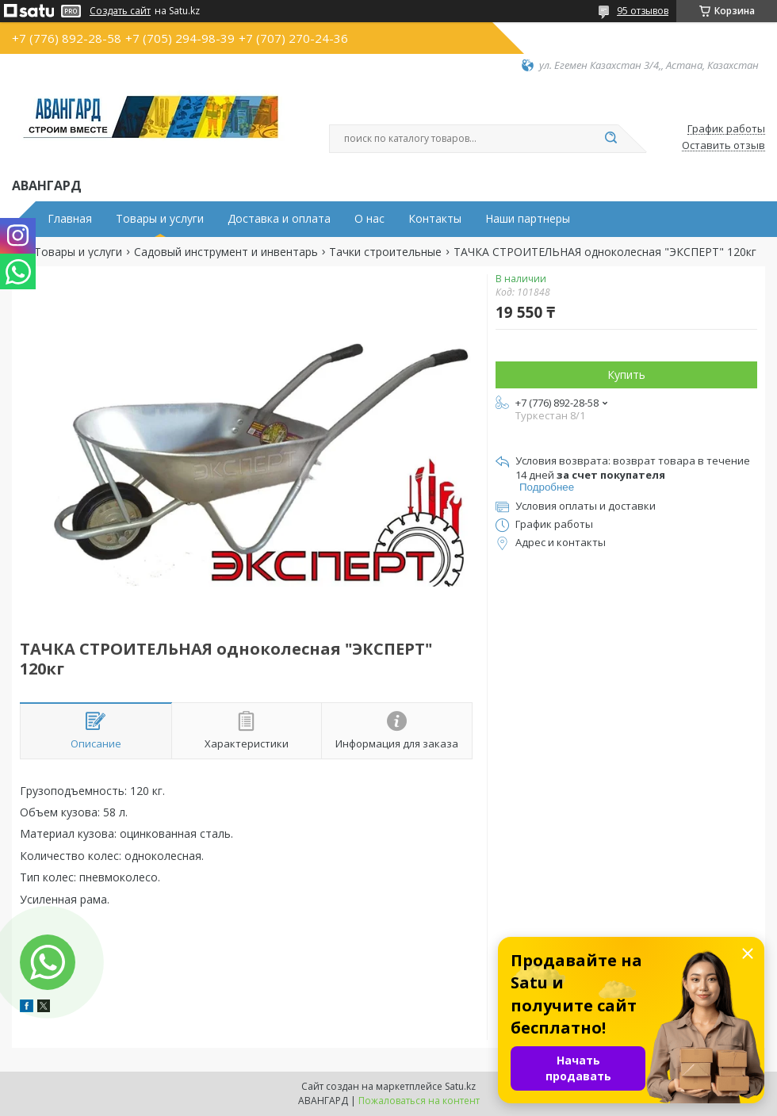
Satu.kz (460, 1086)
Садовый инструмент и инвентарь (226, 252)
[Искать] (610, 138)
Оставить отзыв (723, 145)
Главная (70, 218)
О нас (369, 218)
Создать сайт (120, 11)
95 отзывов (642, 10)
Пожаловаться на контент (419, 1100)
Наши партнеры (527, 218)
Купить (626, 374)
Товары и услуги (160, 218)
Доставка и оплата (279, 218)
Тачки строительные (385, 252)
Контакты (434, 218)
